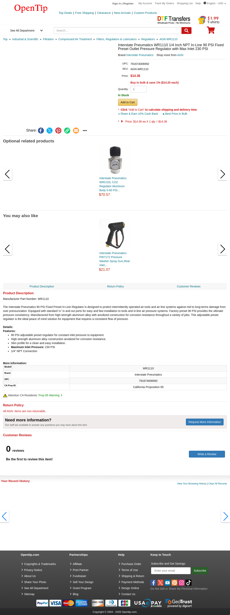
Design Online (130, 588)
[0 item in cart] (211, 31)
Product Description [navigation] (41, 286)
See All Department (22, 30)
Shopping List (185, 3)
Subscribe (200, 570)
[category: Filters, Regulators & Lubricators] (116, 39)
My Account (145, 3)
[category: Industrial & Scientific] (25, 39)
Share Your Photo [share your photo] (35, 582)
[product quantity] (139, 89)
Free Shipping (84, 12)
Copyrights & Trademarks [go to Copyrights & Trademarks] (40, 564)
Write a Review (207, 454)
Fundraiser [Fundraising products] (79, 576)
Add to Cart (128, 102)
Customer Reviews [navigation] (188, 286)
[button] (215, 3)
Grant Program (82, 588)
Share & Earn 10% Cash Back (138, 113)
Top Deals (65, 12)
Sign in (116, 3)
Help (198, 3)
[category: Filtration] (48, 39)
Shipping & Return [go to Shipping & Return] (133, 576)
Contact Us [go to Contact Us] (128, 594)
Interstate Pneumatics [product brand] (139, 55)
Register (128, 3)
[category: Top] (5, 39)
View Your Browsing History (192, 483)
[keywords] (118, 30)
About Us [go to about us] (30, 576)
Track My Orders (164, 3)
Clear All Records (217, 483)
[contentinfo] (31, 8)
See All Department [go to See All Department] (36, 588)
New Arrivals (122, 12)
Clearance (104, 12)
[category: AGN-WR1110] (168, 39)
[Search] (186, 30)
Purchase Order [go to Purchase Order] (131, 564)
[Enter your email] (171, 570)
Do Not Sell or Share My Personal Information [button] (178, 588)
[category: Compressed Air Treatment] (75, 39)
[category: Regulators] (148, 39)
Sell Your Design (83, 582)
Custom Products (145, 12)
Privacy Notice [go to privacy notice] (33, 570)
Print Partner (81, 570)
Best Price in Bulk (175, 113)
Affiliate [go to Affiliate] (77, 564)
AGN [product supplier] (180, 55)
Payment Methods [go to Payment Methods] (133, 582)
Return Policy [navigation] (115, 286)
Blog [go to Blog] (75, 594)
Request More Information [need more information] (204, 422)
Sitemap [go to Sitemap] (29, 594)
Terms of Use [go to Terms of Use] (130, 570)
